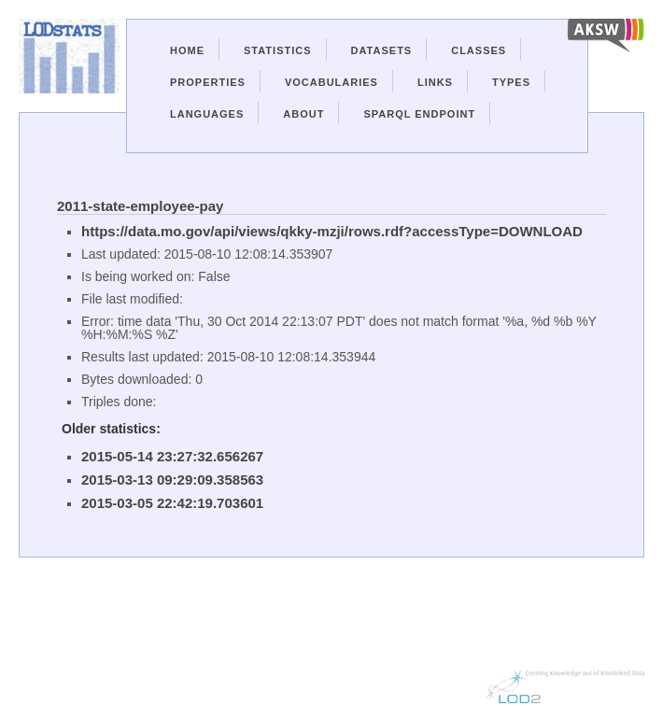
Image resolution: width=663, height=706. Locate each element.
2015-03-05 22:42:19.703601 (172, 503)
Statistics (278, 50)
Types (511, 82)
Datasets (382, 50)
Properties (208, 82)
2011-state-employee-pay (140, 206)
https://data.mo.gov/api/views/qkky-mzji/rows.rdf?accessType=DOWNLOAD (332, 231)
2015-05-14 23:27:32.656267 (172, 456)
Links (435, 82)
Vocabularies (331, 82)
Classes (478, 50)
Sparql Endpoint (419, 114)
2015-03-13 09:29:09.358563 (172, 479)
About (303, 114)
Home (187, 50)
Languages (207, 114)
